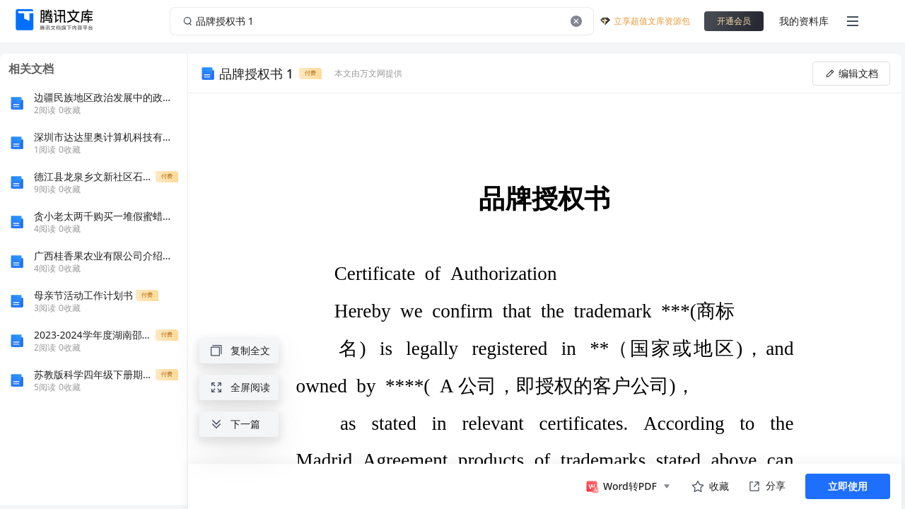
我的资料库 (804, 21)
